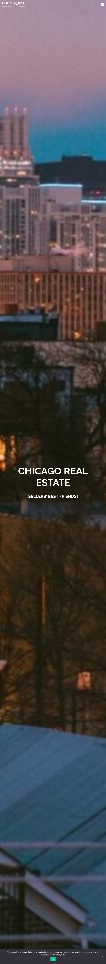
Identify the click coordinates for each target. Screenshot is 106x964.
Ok (53, 959)
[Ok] (102, 956)
